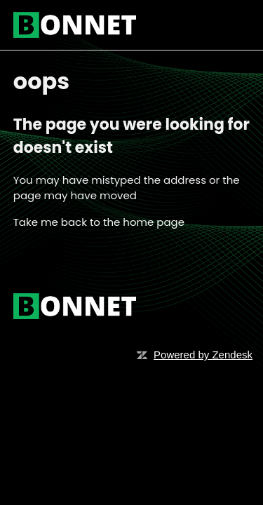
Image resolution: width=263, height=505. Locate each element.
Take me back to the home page (98, 222)
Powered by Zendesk (203, 355)
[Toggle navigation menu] (225, 25)
